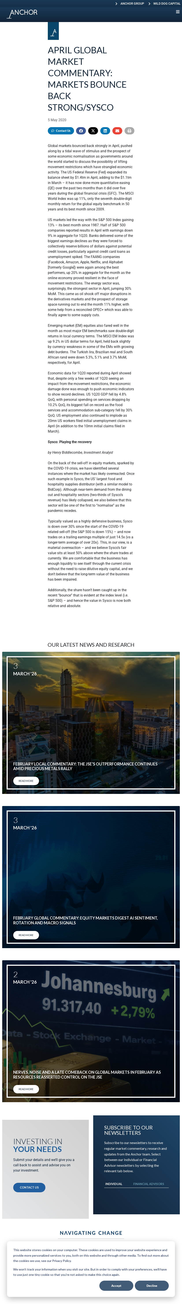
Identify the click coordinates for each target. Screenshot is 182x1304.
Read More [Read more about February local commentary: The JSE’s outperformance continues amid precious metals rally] (26, 780)
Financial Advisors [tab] (148, 1184)
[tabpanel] (136, 1192)
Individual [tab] (113, 1184)
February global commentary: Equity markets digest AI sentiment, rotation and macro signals (85, 920)
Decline (152, 1285)
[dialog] (91, 1269)
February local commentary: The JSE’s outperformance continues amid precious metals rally (85, 766)
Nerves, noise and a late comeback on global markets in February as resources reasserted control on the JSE (87, 1074)
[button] (81, 130)
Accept (116, 1285)
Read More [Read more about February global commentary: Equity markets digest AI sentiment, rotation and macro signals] (26, 935)
